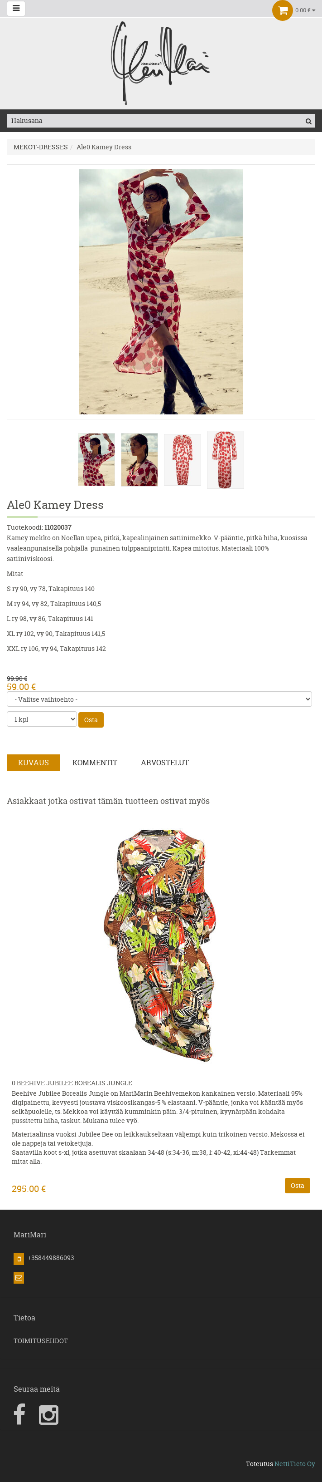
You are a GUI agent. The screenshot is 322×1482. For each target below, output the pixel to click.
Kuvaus (33, 763)
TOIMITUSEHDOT (41, 1340)
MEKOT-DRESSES (41, 147)
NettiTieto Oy (294, 1463)
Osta (91, 719)
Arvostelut (165, 763)
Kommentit (94, 763)
